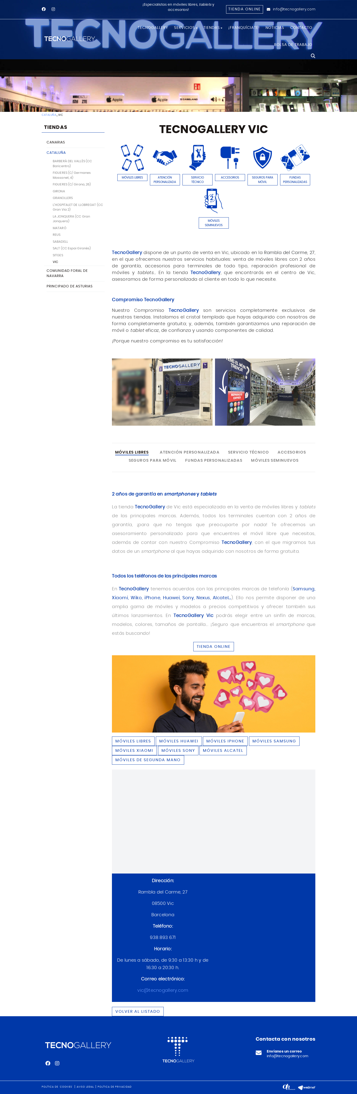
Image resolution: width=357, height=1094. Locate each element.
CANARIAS (56, 142)
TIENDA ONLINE (214, 647)
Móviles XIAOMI (134, 751)
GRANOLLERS (63, 198)
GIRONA (59, 191)
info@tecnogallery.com (294, 9)
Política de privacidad (115, 1087)
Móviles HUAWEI (178, 741)
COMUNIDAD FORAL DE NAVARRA (67, 273)
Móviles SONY (178, 751)
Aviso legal (85, 1087)
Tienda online (244, 9)
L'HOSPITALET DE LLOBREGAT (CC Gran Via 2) (78, 207)
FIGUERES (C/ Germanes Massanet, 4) (72, 175)
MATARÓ (59, 228)
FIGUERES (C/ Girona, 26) (72, 184)
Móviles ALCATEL (223, 751)
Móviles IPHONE (225, 741)
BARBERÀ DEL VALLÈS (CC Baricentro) (72, 164)
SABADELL (60, 241)
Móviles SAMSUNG (274, 741)
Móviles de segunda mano (148, 760)
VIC (55, 262)
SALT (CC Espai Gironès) (72, 248)
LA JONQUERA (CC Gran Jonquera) (71, 219)
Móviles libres (133, 741)
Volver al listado (137, 1012)
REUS (56, 235)
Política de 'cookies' (57, 1087)
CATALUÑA (49, 115)
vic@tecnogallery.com (162, 990)
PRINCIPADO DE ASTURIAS (70, 286)
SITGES (58, 255)
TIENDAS (55, 127)
